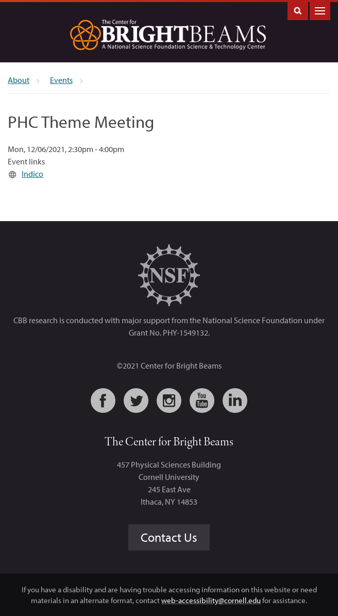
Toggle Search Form (298, 10)
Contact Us (169, 537)
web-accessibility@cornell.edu (211, 600)
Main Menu (320, 10)
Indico (32, 174)
